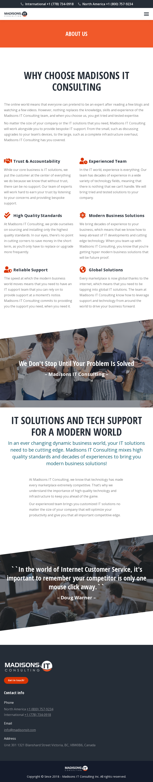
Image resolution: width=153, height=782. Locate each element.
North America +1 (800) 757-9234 (105, 4)
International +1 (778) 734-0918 (47, 4)
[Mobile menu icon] (146, 14)
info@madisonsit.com (20, 730)
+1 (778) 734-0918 (38, 715)
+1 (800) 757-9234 (40, 709)
